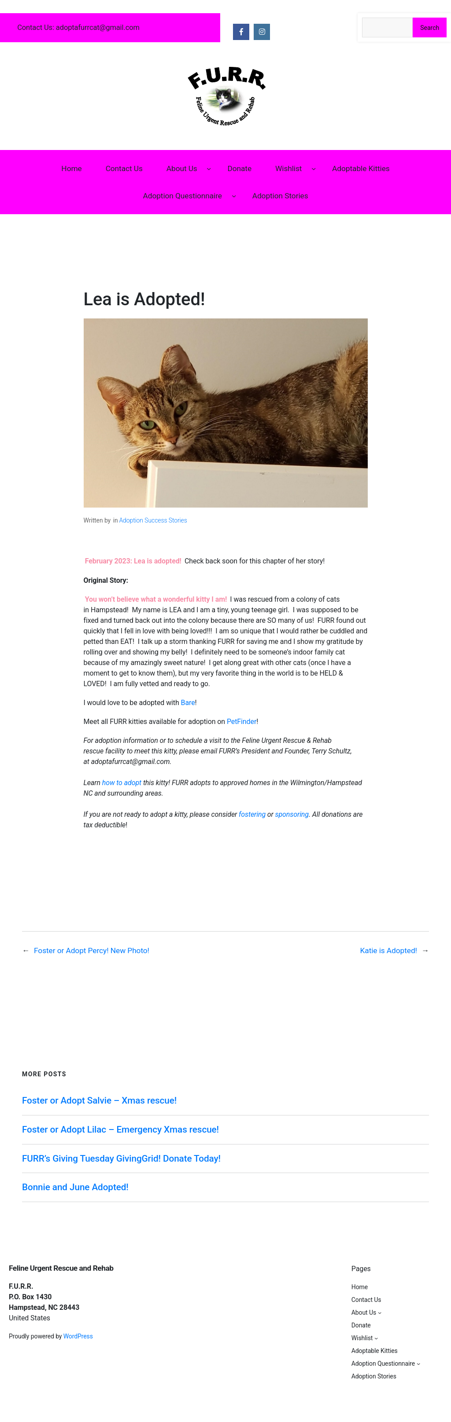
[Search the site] (387, 27)
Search (429, 27)
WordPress (78, 1336)
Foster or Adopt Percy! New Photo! (91, 950)
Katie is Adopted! (388, 950)
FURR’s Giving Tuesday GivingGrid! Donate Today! (121, 1158)
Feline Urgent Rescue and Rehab (61, 1268)
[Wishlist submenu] (313, 168)
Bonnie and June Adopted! (75, 1187)
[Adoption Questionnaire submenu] (234, 196)
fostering (253, 814)
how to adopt (122, 783)
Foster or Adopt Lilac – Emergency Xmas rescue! (120, 1129)
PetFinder (241, 721)
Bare (188, 702)
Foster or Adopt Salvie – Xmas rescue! (99, 1100)
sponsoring (292, 814)
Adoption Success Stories (153, 520)
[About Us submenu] (209, 168)
